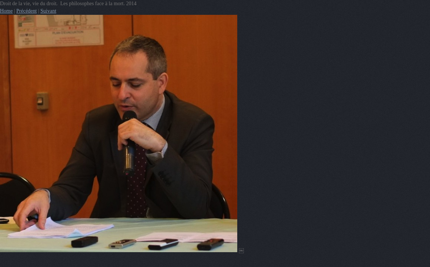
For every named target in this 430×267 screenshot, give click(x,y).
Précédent (26, 11)
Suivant (48, 11)
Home (6, 11)
